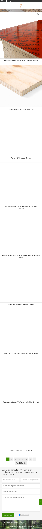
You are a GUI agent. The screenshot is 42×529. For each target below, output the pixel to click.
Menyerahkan (8, 515)
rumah (4, 10)
